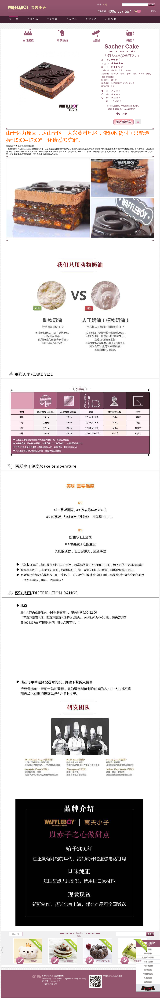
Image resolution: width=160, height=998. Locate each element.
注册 (105, 4)
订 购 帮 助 (110, 19)
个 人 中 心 (71, 19)
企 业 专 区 (91, 19)
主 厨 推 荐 (52, 19)
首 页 (13, 19)
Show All (15, 934)
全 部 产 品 (32, 19)
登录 (99, 4)
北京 (153, 11)
